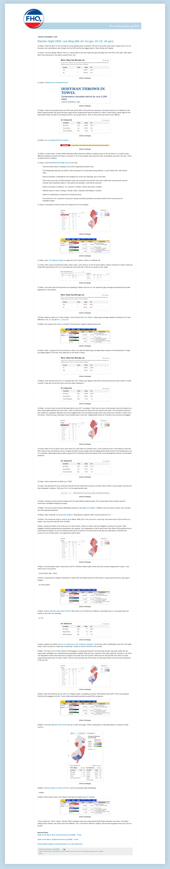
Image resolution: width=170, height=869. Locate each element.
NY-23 (80, 851)
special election (93, 851)
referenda (85, 851)
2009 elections (47, 851)
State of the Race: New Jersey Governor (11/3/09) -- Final (59, 835)
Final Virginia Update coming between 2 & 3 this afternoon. (60, 844)
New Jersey (73, 851)
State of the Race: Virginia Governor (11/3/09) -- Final (58, 839)
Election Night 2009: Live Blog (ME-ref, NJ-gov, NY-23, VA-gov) (75, 41)
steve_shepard (62, 319)
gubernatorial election (58, 851)
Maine (68, 851)
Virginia (101, 851)
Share (40, 853)
